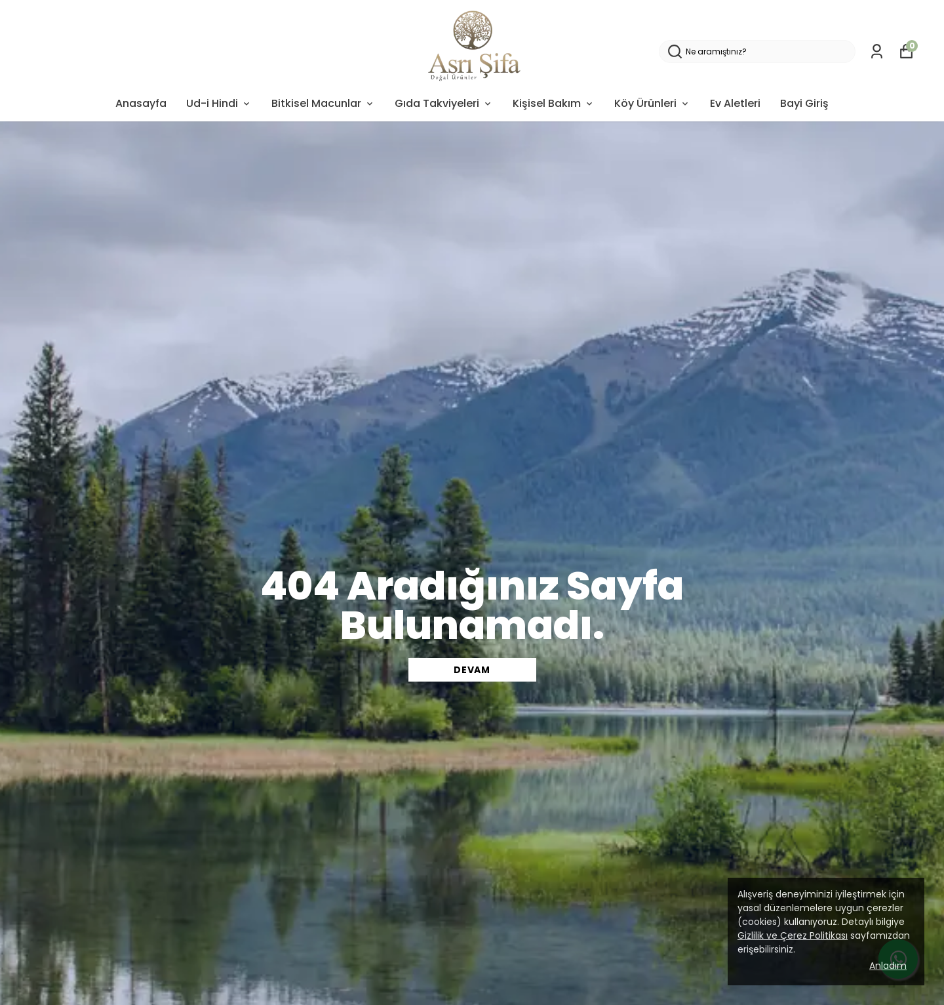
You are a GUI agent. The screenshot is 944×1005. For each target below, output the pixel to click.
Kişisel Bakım (554, 103)
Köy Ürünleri (652, 103)
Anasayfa (141, 103)
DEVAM (472, 669)
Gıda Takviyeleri (444, 103)
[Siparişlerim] (877, 51)
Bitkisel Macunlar (323, 103)
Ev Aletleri (735, 103)
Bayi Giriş (804, 103)
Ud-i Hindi (219, 103)
